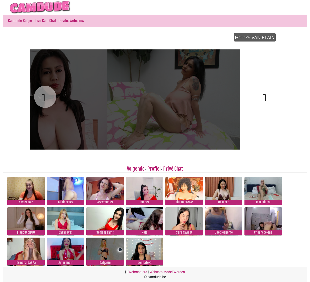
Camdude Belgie (20, 20)
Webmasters (137, 272)
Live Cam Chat (45, 20)
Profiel (154, 169)
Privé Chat (173, 169)
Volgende (136, 169)
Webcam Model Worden (167, 272)
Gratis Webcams (72, 20)
